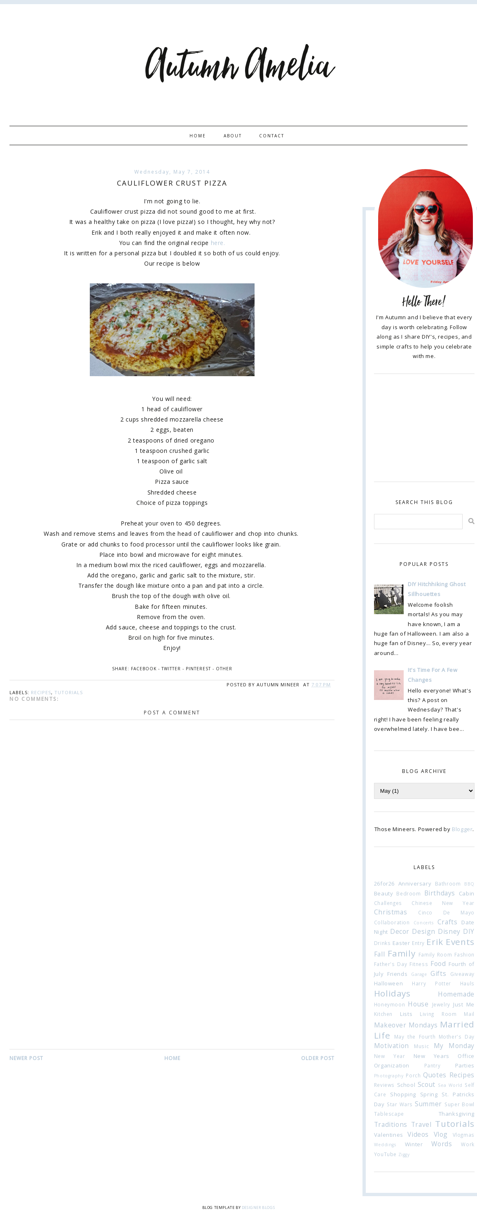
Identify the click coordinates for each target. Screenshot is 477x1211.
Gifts (438, 973)
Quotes (435, 1074)
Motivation (391, 1045)
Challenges (388, 903)
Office (466, 1056)
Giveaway (462, 974)
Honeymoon (389, 1004)
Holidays (392, 993)
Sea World (450, 1085)
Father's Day (390, 964)
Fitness (418, 964)
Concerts (424, 923)
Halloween (388, 983)
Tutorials (68, 692)
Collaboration (392, 922)
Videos (418, 1134)
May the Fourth (414, 1036)
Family (402, 953)
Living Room (438, 1014)
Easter (401, 943)
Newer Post (26, 1058)
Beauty (383, 893)
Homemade (456, 994)
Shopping (403, 1094)
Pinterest (198, 668)
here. (218, 243)
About (233, 136)
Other (224, 668)
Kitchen (383, 1014)
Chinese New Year (443, 903)
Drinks (382, 943)
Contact (271, 136)
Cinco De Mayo (446, 912)
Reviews (384, 1084)
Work (467, 1144)
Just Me (464, 1004)
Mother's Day (457, 1036)
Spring (429, 1094)
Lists (406, 1014)
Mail (469, 1014)
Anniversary (415, 883)
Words (441, 1143)
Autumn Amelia (238, 67)
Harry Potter (431, 983)
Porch (413, 1075)
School (406, 1084)
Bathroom (448, 883)
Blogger (462, 829)
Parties (465, 1065)
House (418, 1003)
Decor (399, 931)
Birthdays (439, 893)
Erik (434, 941)
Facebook (144, 668)
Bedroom (408, 893)
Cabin (467, 893)
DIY (469, 931)
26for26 (384, 883)
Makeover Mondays (406, 1025)
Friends (397, 974)
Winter (414, 1144)
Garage (419, 974)
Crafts (447, 921)
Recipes (41, 692)
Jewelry (441, 1004)
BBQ (469, 884)
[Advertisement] (171, 986)
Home (197, 136)
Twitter (171, 668)
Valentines (388, 1134)
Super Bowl (459, 1104)
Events (460, 941)
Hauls (467, 983)
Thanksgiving (457, 1113)
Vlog (441, 1134)
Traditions (390, 1124)
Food (438, 963)
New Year (389, 1056)
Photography (389, 1076)
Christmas (390, 911)
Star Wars (400, 1104)
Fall (379, 954)
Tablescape (389, 1113)
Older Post (317, 1058)
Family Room (435, 954)
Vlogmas (464, 1134)
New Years (431, 1056)
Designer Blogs (258, 1207)
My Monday (454, 1045)
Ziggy (404, 1154)
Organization (391, 1065)
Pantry (432, 1065)
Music (421, 1046)
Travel (421, 1124)
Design (423, 931)
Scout (426, 1084)
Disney (449, 931)
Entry (418, 943)
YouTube (385, 1154)
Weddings (385, 1144)
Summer (428, 1103)
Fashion (464, 954)
